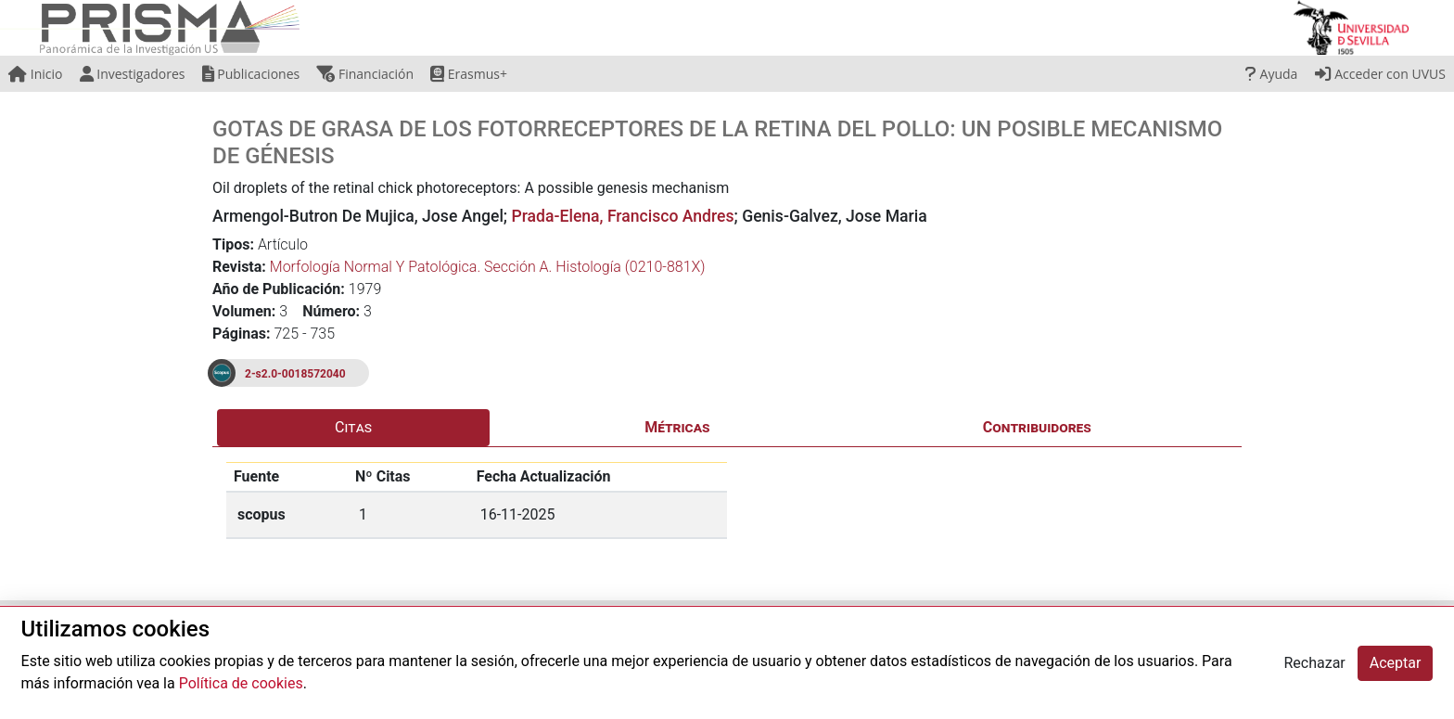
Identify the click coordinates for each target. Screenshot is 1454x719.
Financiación (365, 74)
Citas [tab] (353, 427)
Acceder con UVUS (1380, 74)
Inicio (35, 74)
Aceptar (1396, 663)
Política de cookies (241, 683)
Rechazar (1314, 663)
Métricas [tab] (676, 427)
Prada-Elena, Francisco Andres (622, 216)
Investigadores (132, 74)
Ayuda (1271, 74)
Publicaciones (251, 74)
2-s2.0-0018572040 (295, 373)
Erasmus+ (468, 74)
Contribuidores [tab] (1037, 427)
